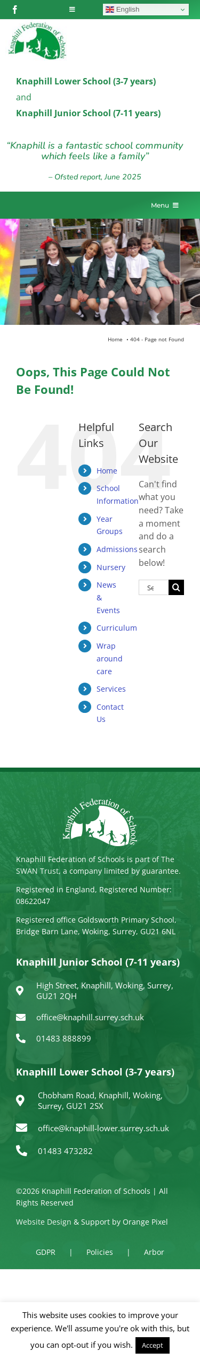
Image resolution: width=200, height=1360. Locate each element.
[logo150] (37, 24)
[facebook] (15, 9)
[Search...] (154, 587)
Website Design (43, 1222)
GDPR (45, 1252)
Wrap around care (110, 658)
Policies (99, 1252)
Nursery (111, 567)
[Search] (176, 587)
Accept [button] (152, 1345)
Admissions (117, 549)
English (122, 9)
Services (111, 689)
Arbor (154, 1252)
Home (107, 471)
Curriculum (117, 628)
